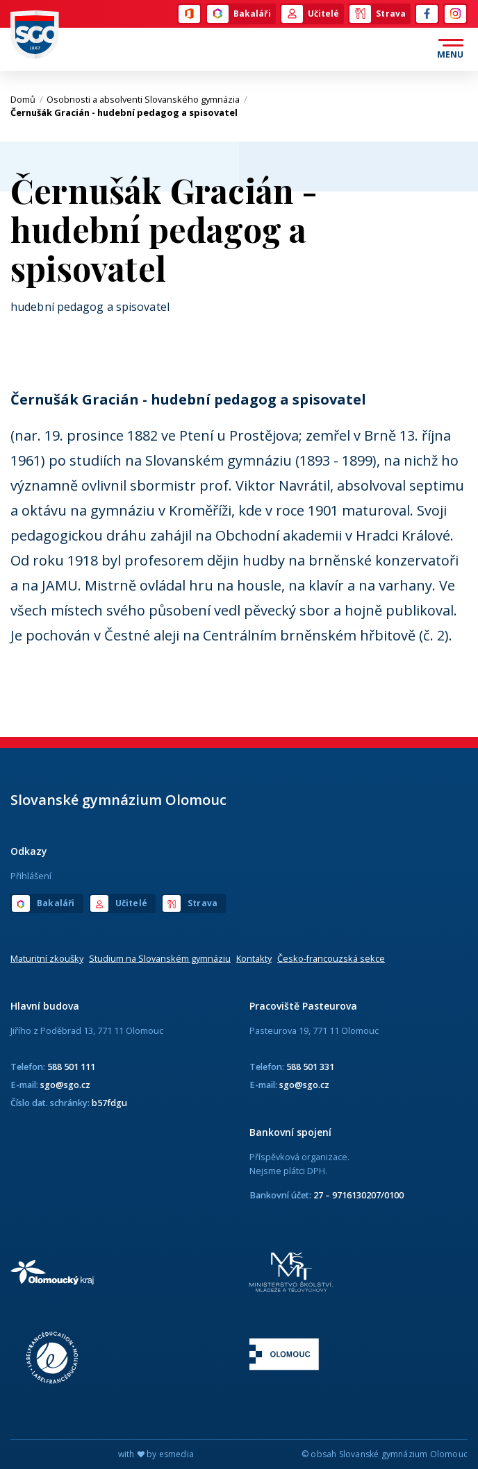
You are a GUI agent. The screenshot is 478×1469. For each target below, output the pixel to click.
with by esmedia (156, 1454)
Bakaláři (239, 14)
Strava (377, 14)
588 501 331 (310, 1066)
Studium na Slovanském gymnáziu (160, 958)
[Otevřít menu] (450, 49)
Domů (26, 99)
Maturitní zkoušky (46, 958)
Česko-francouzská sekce (331, 958)
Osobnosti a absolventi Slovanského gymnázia (147, 99)
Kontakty (254, 958)
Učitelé (310, 14)
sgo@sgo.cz (65, 1084)
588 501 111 (71, 1066)
